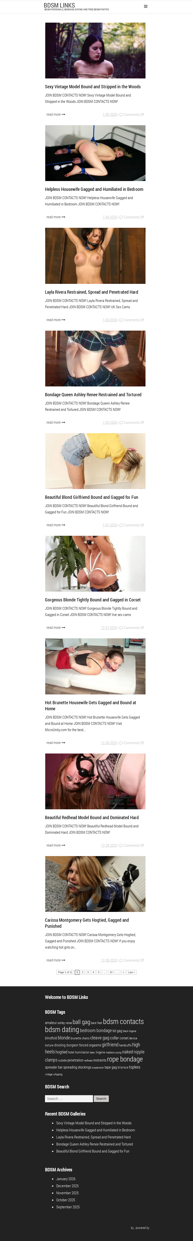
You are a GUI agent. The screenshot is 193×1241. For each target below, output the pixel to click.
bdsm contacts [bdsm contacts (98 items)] (123, 1021)
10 (111, 972)
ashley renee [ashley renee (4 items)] (65, 1023)
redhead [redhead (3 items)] (88, 1060)
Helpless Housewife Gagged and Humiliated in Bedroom (94, 189)
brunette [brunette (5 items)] (76, 1038)
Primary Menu (146, 6)
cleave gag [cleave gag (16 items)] (99, 1037)
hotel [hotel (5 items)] (71, 1052)
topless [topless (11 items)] (134, 1067)
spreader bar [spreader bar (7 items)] (54, 1067)
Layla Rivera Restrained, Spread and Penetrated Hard (91, 292)
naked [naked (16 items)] (127, 1051)
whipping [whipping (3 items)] (57, 1074)
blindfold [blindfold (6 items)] (51, 1038)
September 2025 (68, 1206)
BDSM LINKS (59, 5)
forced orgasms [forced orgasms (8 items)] (90, 1044)
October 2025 (65, 1199)
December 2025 (67, 1185)
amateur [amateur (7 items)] (51, 1022)
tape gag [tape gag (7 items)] (111, 1067)
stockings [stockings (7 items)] (84, 1067)
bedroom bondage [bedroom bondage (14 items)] (96, 1030)
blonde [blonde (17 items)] (64, 1037)
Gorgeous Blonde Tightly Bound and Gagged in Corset (93, 600)
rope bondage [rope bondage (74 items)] (125, 1058)
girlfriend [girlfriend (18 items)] (110, 1044)
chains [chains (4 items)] (85, 1038)
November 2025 (67, 1192)
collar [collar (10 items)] (114, 1037)
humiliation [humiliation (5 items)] (82, 1052)
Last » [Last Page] (131, 972)
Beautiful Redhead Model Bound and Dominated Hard (92, 817)
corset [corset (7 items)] (124, 1038)
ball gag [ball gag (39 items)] (81, 1022)
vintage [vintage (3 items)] (49, 1074)
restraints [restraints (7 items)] (99, 1060)
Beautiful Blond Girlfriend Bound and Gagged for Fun (91, 497)
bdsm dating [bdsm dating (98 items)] (62, 1029)
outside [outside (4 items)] (62, 1060)
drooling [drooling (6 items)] (60, 1045)
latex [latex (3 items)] (92, 1052)
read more (56, 114)
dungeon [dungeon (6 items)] (72, 1045)
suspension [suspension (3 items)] (98, 1067)
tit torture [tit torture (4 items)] (123, 1067)
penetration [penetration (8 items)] (75, 1059)
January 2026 (65, 1178)
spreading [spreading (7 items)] (70, 1067)
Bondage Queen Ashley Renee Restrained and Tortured (93, 394)
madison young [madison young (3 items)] (113, 1052)
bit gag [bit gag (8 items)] (117, 1030)
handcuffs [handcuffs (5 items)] (125, 1045)
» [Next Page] (123, 972)
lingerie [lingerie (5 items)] (100, 1052)
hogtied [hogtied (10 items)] (61, 1051)
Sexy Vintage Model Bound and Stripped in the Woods (93, 86)
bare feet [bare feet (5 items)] (96, 1023)
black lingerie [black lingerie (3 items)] (129, 1031)
